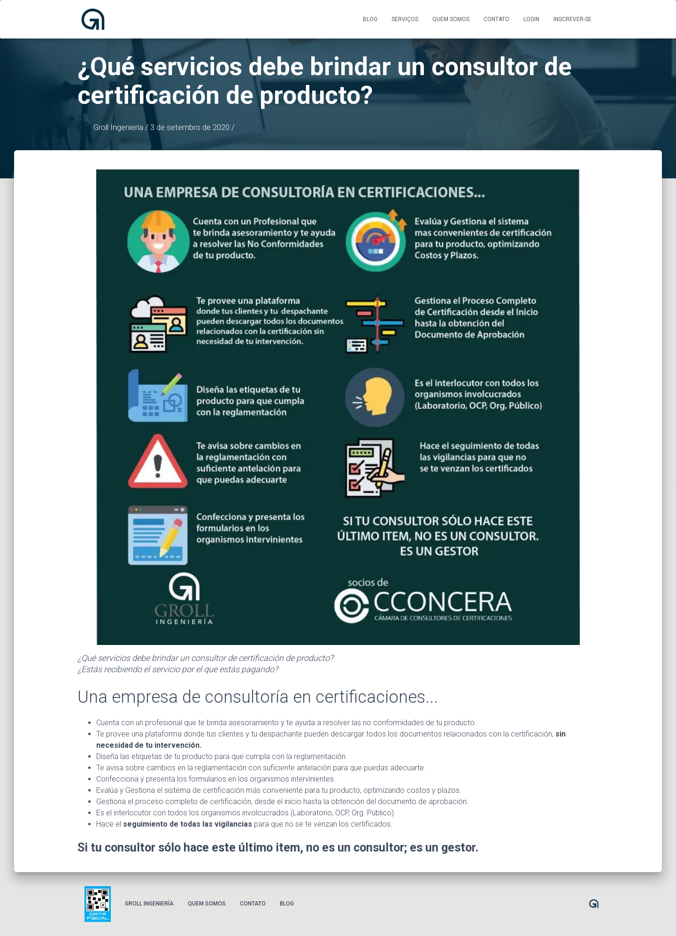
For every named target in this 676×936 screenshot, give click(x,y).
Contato (496, 19)
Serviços (405, 19)
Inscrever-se (572, 19)
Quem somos (450, 19)
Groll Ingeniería (149, 903)
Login (531, 19)
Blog (370, 19)
